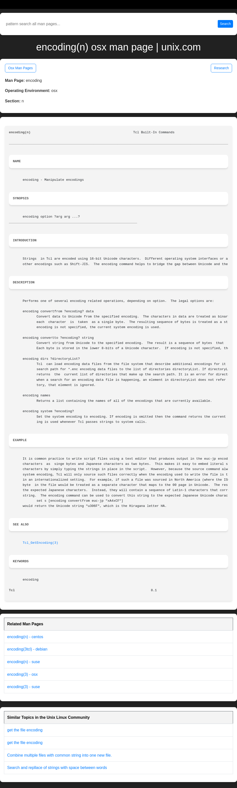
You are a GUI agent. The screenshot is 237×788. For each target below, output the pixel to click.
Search (225, 24)
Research (221, 68)
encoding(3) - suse (23, 687)
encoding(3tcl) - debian (27, 649)
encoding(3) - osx (22, 674)
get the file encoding (25, 730)
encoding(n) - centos (25, 637)
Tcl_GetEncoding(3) (40, 543)
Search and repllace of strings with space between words (57, 767)
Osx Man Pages (20, 68)
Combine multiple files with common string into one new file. (59, 755)
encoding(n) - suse (23, 662)
